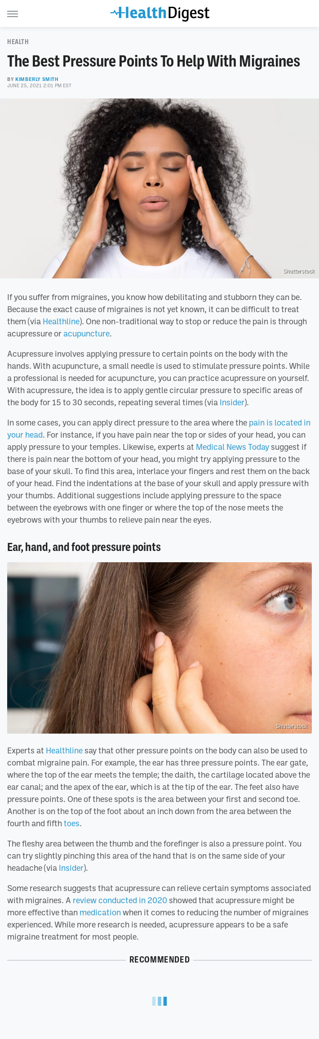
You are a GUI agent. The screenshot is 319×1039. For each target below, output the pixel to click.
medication (100, 912)
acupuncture (86, 333)
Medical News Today (232, 447)
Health (18, 41)
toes (72, 823)
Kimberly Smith (36, 79)
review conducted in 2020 (120, 900)
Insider (232, 402)
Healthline (61, 321)
